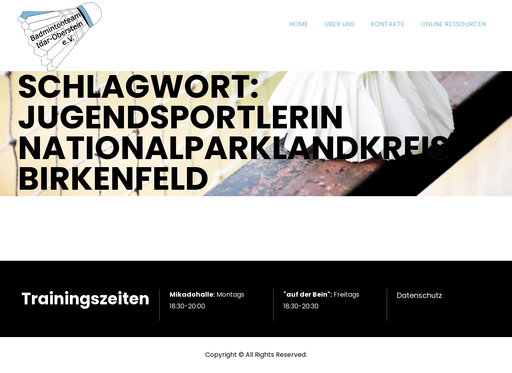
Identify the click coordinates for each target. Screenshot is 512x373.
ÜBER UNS (339, 24)
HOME (298, 24)
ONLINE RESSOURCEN (453, 24)
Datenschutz (419, 295)
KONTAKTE (388, 24)
